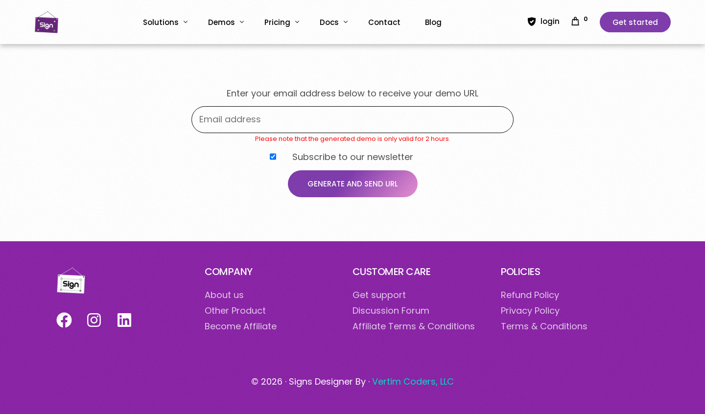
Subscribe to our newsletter (341, 156)
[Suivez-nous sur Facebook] (63, 320)
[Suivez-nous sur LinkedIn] (124, 320)
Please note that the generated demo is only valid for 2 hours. (352, 138)
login (550, 21)
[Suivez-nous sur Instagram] (93, 320)
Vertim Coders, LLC (413, 381)
